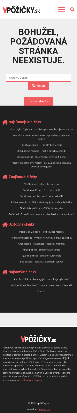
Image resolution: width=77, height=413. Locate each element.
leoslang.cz (44, 409)
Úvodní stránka (38, 101)
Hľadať (38, 86)
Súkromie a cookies (32, 380)
